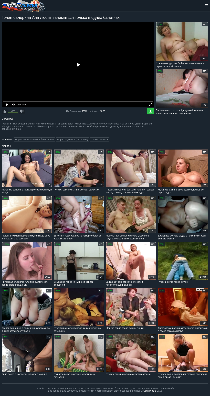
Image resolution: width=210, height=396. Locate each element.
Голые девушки (100, 139)
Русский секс (149, 390)
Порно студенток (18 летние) (72, 139)
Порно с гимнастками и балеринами (34, 139)
